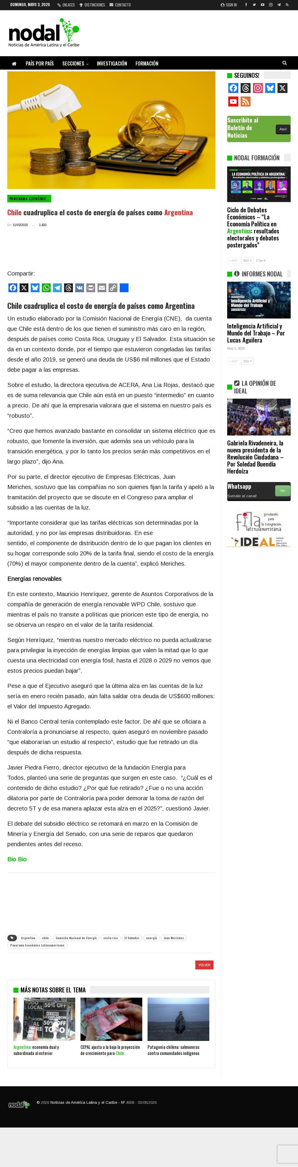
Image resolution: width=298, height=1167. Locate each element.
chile (45, 938)
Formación (147, 63)
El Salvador (131, 938)
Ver (282, 491)
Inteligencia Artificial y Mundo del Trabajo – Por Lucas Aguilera (256, 332)
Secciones (73, 63)
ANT (233, 260)
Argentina (28, 938)
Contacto (120, 5)
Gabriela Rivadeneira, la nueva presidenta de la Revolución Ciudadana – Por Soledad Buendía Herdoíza (255, 456)
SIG (247, 260)
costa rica (110, 938)
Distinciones (92, 5)
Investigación (112, 63)
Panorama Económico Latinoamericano (30, 199)
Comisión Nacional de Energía (76, 938)
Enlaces (66, 5)
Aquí (283, 129)
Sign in (229, 5)
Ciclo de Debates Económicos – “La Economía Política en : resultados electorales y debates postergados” (253, 227)
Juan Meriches (174, 938)
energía (151, 938)
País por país (40, 63)
